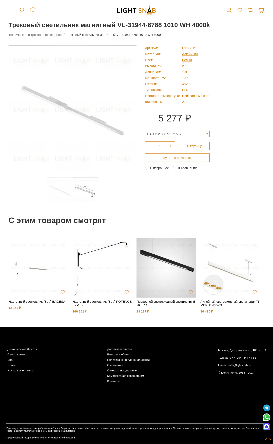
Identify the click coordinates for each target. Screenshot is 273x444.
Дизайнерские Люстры (22, 349)
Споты (11, 365)
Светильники (16, 354)
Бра (10, 359)
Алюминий (190, 54)
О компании (115, 365)
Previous (18, 274)
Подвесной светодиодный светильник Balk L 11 (165, 303)
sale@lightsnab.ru (239, 365)
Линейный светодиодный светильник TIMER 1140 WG (229, 303)
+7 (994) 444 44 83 (244, 357)
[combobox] (177, 134)
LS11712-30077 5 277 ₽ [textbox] (164, 134)
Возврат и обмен (118, 354)
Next (251, 274)
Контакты (113, 381)
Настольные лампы (20, 370)
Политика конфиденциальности (128, 359)
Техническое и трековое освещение (35, 35)
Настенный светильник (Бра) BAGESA (37, 301)
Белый (187, 60)
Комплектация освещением (125, 375)
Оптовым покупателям (122, 370)
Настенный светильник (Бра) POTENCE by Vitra (102, 303)
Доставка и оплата (119, 349)
